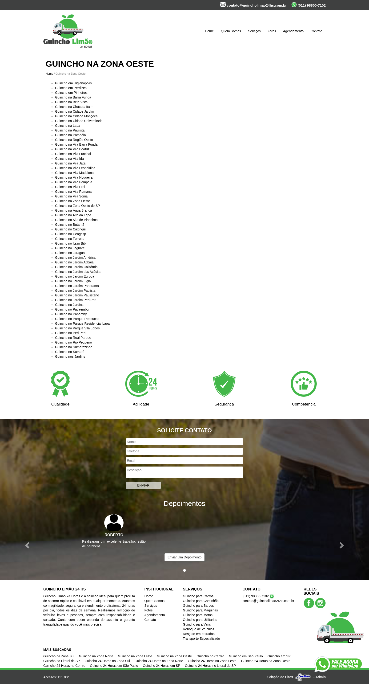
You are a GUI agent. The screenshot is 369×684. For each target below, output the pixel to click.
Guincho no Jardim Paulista (75, 290)
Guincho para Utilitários (200, 620)
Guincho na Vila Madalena (74, 173)
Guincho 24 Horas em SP (161, 666)
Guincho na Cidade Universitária (79, 121)
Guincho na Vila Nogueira (73, 177)
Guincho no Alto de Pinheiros (76, 220)
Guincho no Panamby (71, 314)
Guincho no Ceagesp (70, 234)
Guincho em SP (279, 656)
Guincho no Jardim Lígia (73, 281)
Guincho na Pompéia (70, 135)
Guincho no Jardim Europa (74, 276)
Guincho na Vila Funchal (73, 154)
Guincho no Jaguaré (70, 248)
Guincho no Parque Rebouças (77, 319)
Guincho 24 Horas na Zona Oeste (265, 661)
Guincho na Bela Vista (71, 102)
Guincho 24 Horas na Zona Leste (212, 661)
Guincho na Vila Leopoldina (75, 168)
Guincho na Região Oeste (74, 140)
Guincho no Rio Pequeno (73, 342)
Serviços (254, 31)
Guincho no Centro (210, 656)
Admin (320, 677)
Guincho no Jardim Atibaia (74, 262)
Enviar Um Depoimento (185, 557)
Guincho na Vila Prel (70, 187)
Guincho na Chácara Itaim (74, 107)
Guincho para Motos (198, 615)
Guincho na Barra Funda (73, 97)
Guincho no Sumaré (69, 352)
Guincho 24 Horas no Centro (64, 666)
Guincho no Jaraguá (70, 253)
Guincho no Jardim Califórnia (76, 267)
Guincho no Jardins (69, 305)
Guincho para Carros (198, 596)
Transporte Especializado (201, 638)
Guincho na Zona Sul (58, 656)
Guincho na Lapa (67, 125)
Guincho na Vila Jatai (70, 163)
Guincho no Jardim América (75, 257)
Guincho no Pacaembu (71, 309)
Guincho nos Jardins (70, 356)
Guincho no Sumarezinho (73, 347)
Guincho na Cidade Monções (76, 116)
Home (209, 31)
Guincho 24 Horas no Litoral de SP (210, 666)
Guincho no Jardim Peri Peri (75, 300)
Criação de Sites (280, 677)
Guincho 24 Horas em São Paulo (114, 666)
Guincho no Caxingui (70, 229)
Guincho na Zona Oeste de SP (77, 206)
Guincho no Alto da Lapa (73, 215)
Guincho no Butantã (69, 224)
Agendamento (293, 31)
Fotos (272, 31)
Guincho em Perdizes (71, 88)
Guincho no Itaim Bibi (70, 243)
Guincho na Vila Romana (73, 191)
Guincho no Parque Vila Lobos (77, 328)
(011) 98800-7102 (308, 4)
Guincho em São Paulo (246, 656)
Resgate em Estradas (199, 634)
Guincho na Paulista (69, 130)
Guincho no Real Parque (73, 338)
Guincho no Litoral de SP (61, 661)
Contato (316, 31)
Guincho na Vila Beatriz (72, 149)
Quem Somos (231, 31)
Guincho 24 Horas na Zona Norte (159, 661)
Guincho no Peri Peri (70, 333)
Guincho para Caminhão (201, 601)
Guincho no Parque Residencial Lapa (82, 323)
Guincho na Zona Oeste (72, 201)
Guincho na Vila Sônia (71, 196)
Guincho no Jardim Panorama (77, 286)
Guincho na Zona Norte (96, 656)
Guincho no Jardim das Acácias (78, 272)
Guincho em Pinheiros (71, 92)
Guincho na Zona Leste (135, 656)
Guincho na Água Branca (73, 210)
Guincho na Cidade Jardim (74, 111)
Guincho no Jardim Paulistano (77, 295)
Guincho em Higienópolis (73, 83)
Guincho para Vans (197, 624)
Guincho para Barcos (198, 605)
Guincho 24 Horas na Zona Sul (107, 661)
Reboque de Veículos (198, 629)
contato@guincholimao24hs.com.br (253, 5)
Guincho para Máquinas (200, 610)
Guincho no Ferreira (69, 239)
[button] (27, 545)
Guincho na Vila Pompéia (73, 182)
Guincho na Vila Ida (69, 158)
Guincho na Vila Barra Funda (76, 144)
